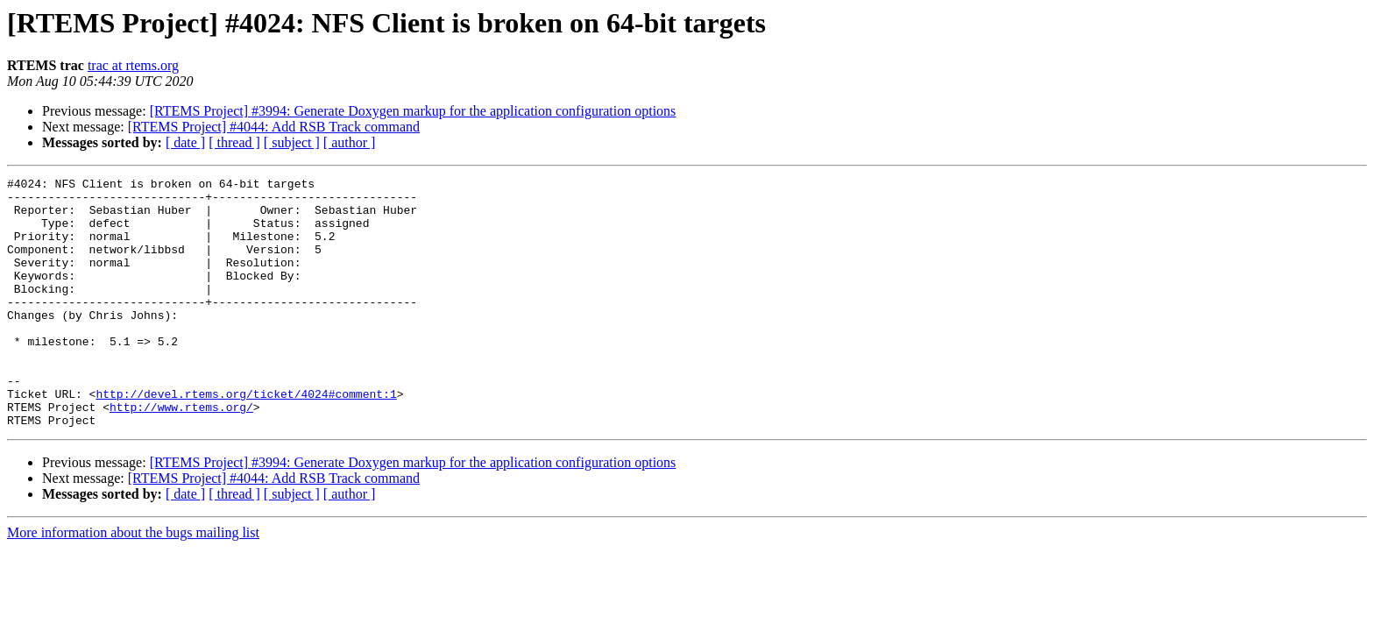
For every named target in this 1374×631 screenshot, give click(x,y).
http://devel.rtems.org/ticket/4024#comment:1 (246, 438)
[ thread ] (234, 142)
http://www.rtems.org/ (181, 454)
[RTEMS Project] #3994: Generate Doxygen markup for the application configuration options (413, 110)
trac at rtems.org (133, 65)
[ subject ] (292, 142)
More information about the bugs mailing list (133, 582)
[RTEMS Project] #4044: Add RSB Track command (274, 126)
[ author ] (349, 142)
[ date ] (185, 142)
